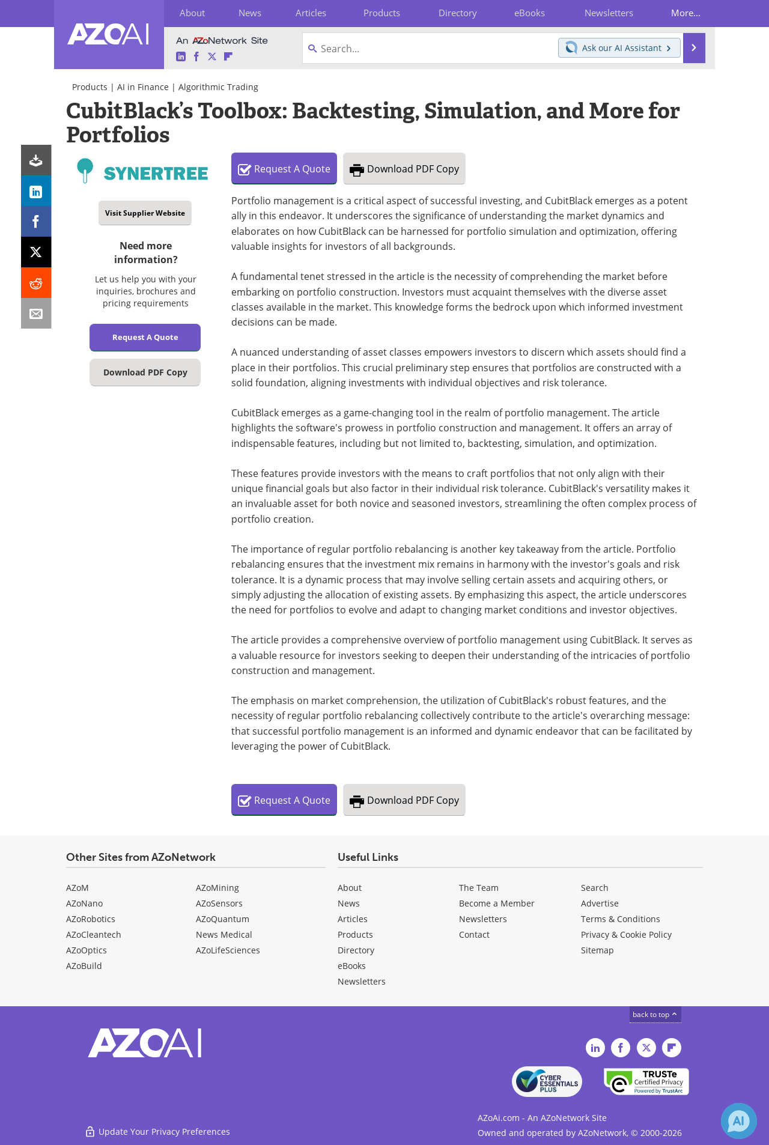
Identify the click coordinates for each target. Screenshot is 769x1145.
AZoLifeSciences (228, 950)
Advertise (600, 903)
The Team (479, 887)
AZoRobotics (90, 919)
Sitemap (597, 950)
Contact (474, 934)
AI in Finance (143, 87)
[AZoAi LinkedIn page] (181, 57)
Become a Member (497, 903)
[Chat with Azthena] (739, 1121)
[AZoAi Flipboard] (228, 57)
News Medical (224, 934)
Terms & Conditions (620, 919)
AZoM (77, 887)
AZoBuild (84, 965)
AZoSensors (219, 903)
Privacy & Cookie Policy (626, 934)
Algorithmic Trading (218, 87)
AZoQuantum (222, 919)
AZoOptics (86, 950)
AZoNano (84, 903)
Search (595, 887)
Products (90, 87)
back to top (655, 1014)
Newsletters (483, 919)
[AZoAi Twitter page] (212, 57)
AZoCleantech (93, 934)
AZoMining (217, 887)
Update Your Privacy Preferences (157, 1129)
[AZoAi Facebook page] (196, 57)
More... (683, 13)
